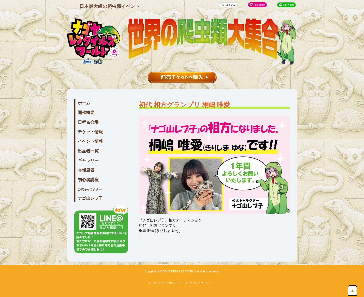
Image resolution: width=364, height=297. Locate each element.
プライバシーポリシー (166, 282)
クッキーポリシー (200, 282)
